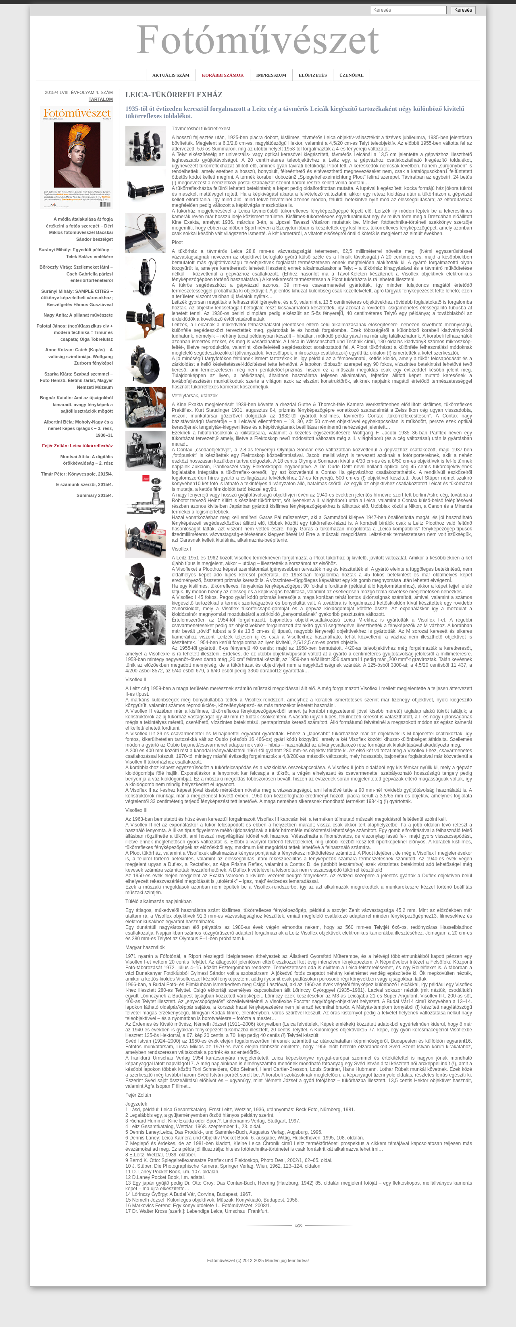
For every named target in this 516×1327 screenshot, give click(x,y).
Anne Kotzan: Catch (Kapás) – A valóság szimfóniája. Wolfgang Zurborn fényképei (79, 356)
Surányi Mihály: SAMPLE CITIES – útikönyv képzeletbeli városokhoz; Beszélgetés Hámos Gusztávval (77, 298)
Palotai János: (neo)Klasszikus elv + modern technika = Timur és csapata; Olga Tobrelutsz (75, 332)
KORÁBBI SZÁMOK (223, 75)
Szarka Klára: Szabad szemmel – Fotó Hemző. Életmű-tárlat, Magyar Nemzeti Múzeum (76, 380)
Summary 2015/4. (95, 495)
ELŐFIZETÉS (313, 75)
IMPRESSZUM (271, 75)
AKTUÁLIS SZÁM (170, 75)
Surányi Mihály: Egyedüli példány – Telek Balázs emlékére (76, 253)
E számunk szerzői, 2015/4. (84, 484)
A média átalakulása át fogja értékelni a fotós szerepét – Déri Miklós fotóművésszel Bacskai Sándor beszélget (79, 229)
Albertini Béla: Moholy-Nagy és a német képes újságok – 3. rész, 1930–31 (78, 428)
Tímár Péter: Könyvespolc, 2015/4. (77, 474)
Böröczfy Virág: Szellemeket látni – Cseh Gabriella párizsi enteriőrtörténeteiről (76, 274)
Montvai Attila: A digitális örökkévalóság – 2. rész (86, 460)
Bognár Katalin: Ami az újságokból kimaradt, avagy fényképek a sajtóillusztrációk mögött (76, 404)
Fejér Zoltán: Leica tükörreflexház (77, 445)
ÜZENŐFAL (351, 75)
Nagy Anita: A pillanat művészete (78, 315)
